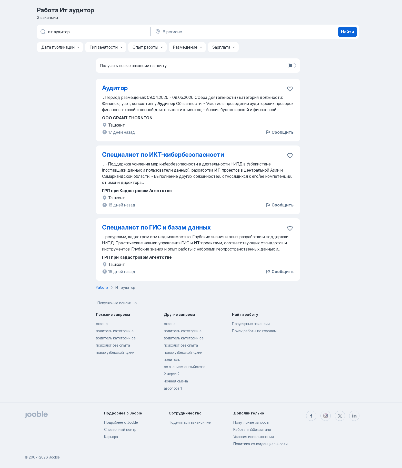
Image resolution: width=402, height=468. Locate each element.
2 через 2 (171, 374)
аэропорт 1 (173, 388)
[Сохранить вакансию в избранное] (290, 89)
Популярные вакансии (251, 323)
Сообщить (279, 132)
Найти (347, 31)
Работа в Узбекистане (252, 429)
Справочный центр (120, 429)
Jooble (54, 457)
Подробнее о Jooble (121, 422)
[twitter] (340, 416)
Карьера (111, 436)
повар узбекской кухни (115, 352)
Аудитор (115, 88)
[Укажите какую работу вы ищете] (93, 32)
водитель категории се (116, 338)
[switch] (292, 65)
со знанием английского (184, 367)
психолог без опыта (113, 345)
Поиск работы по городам (254, 331)
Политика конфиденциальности (260, 444)
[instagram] (325, 416)
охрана (102, 323)
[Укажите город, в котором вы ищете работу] (208, 32)
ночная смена (176, 381)
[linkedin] (354, 416)
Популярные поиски (117, 303)
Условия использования (253, 436)
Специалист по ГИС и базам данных (156, 227)
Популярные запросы (251, 422)
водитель (172, 359)
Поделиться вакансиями (190, 422)
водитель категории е (115, 331)
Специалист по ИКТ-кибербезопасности (163, 154)
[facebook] (311, 416)
